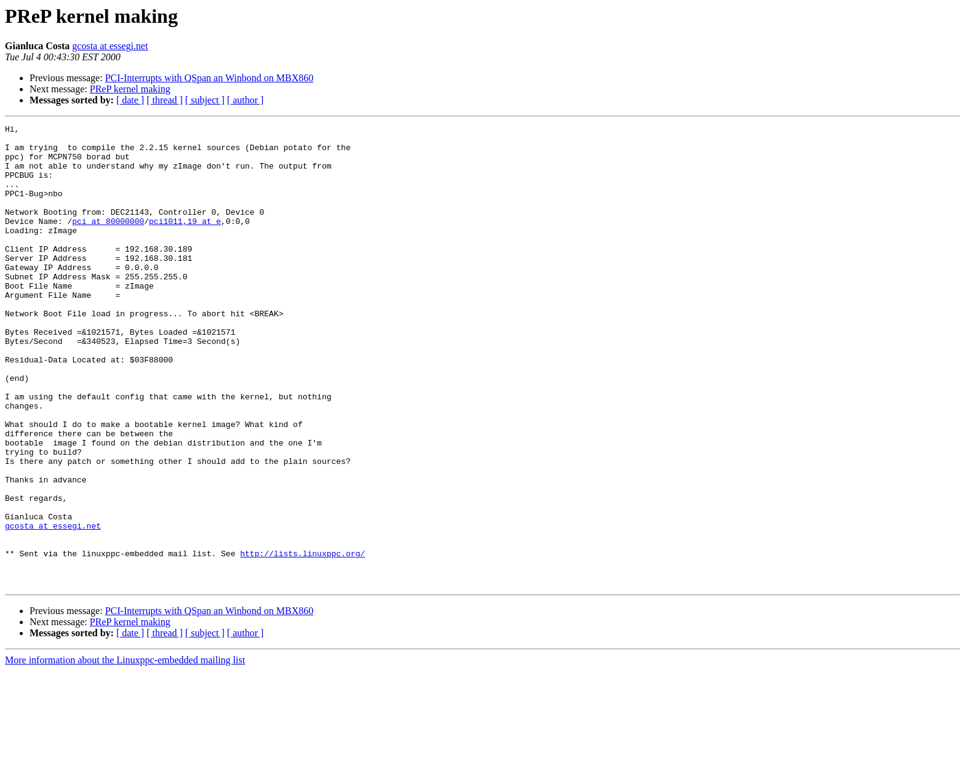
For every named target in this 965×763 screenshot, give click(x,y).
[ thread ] (164, 100)
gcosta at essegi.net (110, 46)
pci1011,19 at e (185, 241)
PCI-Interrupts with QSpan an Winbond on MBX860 (209, 78)
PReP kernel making (130, 89)
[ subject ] (205, 100)
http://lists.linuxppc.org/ (302, 639)
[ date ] (130, 100)
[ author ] (245, 100)
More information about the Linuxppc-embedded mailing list (125, 752)
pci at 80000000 (108, 241)
